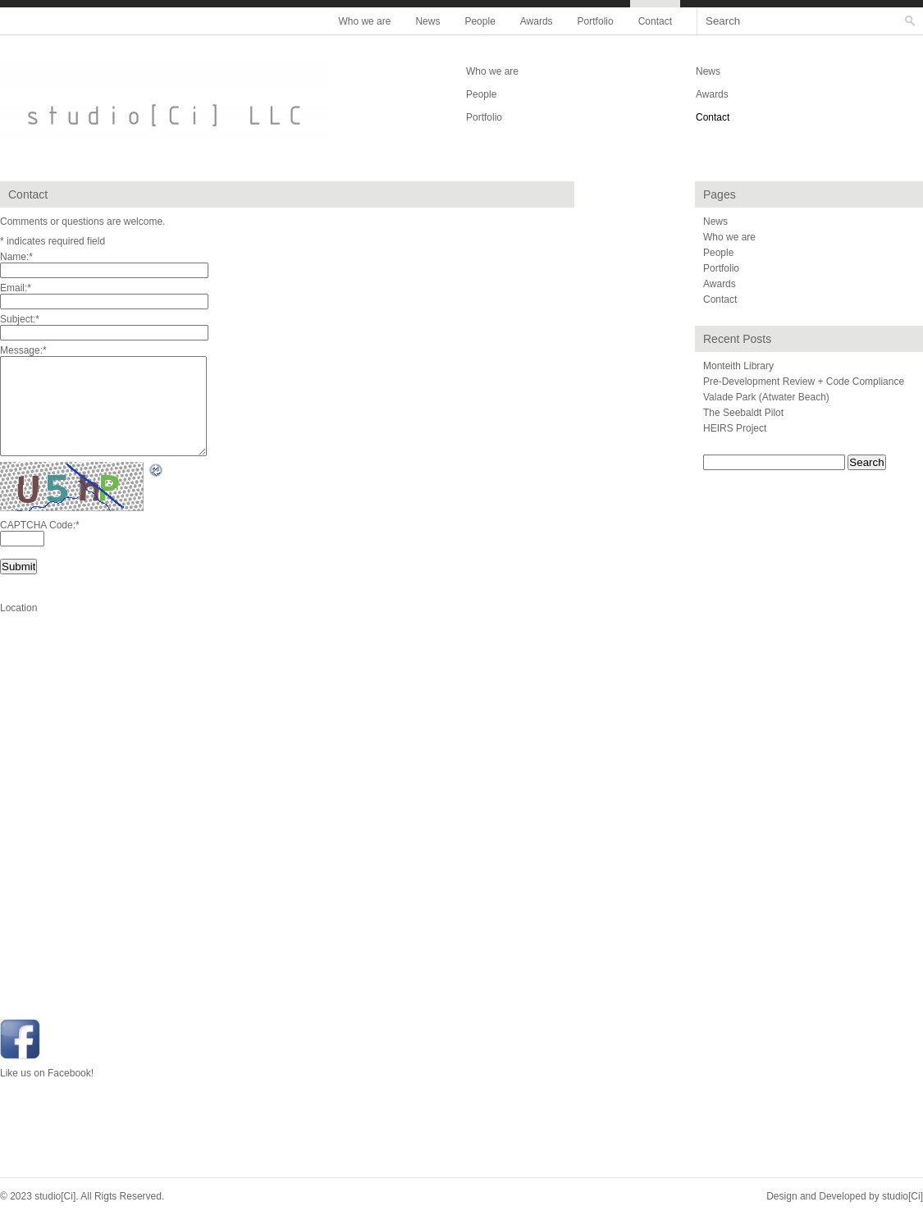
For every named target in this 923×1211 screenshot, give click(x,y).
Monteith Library (738, 366)
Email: (15, 288)
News (427, 21)
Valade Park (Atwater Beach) (766, 397)
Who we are (364, 21)
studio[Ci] (902, 1196)
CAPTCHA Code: (40, 525)
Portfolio (596, 21)
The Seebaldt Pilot (743, 412)
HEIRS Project (734, 428)
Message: (23, 350)
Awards (536, 21)
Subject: (19, 319)
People (479, 21)
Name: (16, 257)
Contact (655, 21)
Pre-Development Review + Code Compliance (803, 381)
